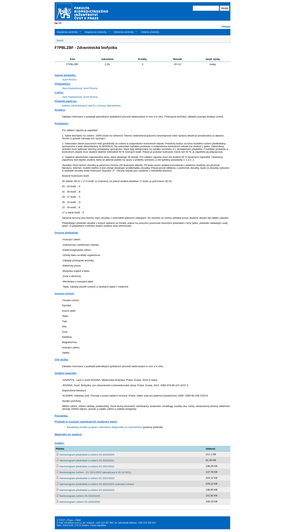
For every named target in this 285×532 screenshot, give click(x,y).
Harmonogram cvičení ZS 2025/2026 (79, 501)
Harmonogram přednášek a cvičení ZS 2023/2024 (86, 490)
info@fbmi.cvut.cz (73, 522)
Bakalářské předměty (68, 32)
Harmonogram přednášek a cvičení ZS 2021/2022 (86, 466)
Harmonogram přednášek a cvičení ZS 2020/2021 (86, 460)
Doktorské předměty (124, 32)
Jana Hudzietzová (72, 88)
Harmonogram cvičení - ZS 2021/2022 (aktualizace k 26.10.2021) (95, 472)
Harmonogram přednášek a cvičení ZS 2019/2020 (86, 454)
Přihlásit (226, 26)
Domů (60, 40)
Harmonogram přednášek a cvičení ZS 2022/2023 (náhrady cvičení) (96, 484)
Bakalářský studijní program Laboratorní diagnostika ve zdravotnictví (104, 427)
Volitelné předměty (150, 32)
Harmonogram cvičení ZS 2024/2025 (79, 496)
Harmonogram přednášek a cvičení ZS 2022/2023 (86, 478)
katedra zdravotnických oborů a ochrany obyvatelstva (91, 105)
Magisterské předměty (96, 32)
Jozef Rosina (69, 79)
